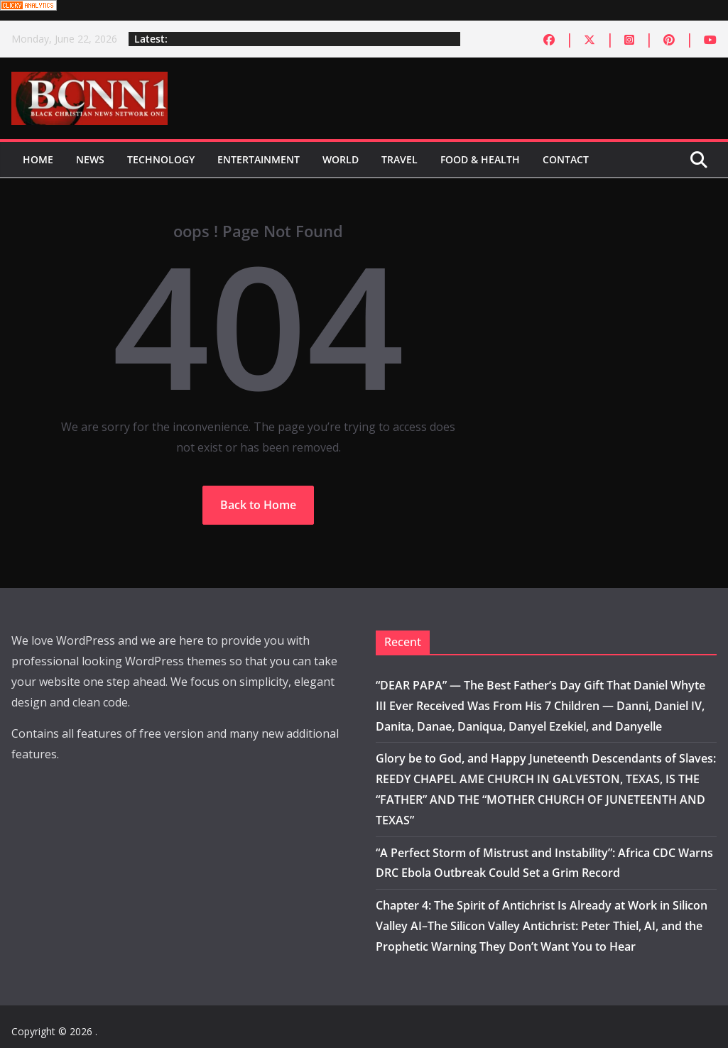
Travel (399, 159)
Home (38, 159)
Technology (161, 159)
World (340, 159)
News (90, 159)
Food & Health (480, 159)
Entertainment (258, 159)
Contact (566, 159)
